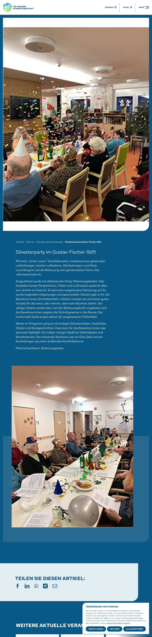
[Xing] (45, 586)
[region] (116, 618)
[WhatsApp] (36, 586)
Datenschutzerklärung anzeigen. (118, 623)
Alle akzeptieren (134, 629)
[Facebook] (17, 586)
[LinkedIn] (27, 586)
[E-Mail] (55, 586)
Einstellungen (96, 629)
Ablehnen (114, 629)
